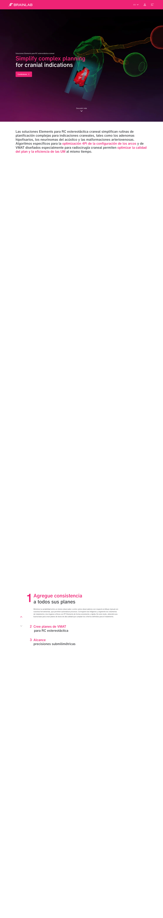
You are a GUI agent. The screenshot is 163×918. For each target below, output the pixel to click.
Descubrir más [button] (81, 109)
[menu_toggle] (152, 4)
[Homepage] (20, 4)
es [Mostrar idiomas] (136, 5)
